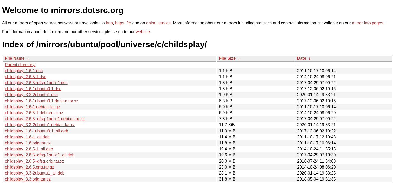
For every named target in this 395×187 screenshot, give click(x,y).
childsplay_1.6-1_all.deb (27, 137)
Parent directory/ (20, 65)
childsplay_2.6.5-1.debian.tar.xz (34, 113)
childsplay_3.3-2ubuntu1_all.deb (35, 173)
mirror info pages (367, 23)
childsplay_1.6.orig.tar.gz (28, 143)
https (119, 23)
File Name (15, 58)
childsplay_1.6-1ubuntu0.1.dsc (33, 88)
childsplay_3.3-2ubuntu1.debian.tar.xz (40, 125)
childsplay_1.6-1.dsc (24, 71)
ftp (128, 23)
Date (301, 58)
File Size (227, 58)
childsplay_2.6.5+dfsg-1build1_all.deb (39, 155)
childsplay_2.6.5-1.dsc (25, 77)
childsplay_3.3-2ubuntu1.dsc (31, 94)
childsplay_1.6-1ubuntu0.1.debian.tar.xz (41, 101)
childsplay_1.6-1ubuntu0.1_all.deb (36, 131)
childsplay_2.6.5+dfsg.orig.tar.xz (34, 161)
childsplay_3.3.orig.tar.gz (28, 179)
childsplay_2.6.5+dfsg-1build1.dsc (36, 83)
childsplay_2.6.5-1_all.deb (29, 149)
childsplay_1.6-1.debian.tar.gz (32, 107)
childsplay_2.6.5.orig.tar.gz (29, 167)
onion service (158, 23)
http (109, 23)
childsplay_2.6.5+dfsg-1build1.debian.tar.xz (45, 119)
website (143, 32)
